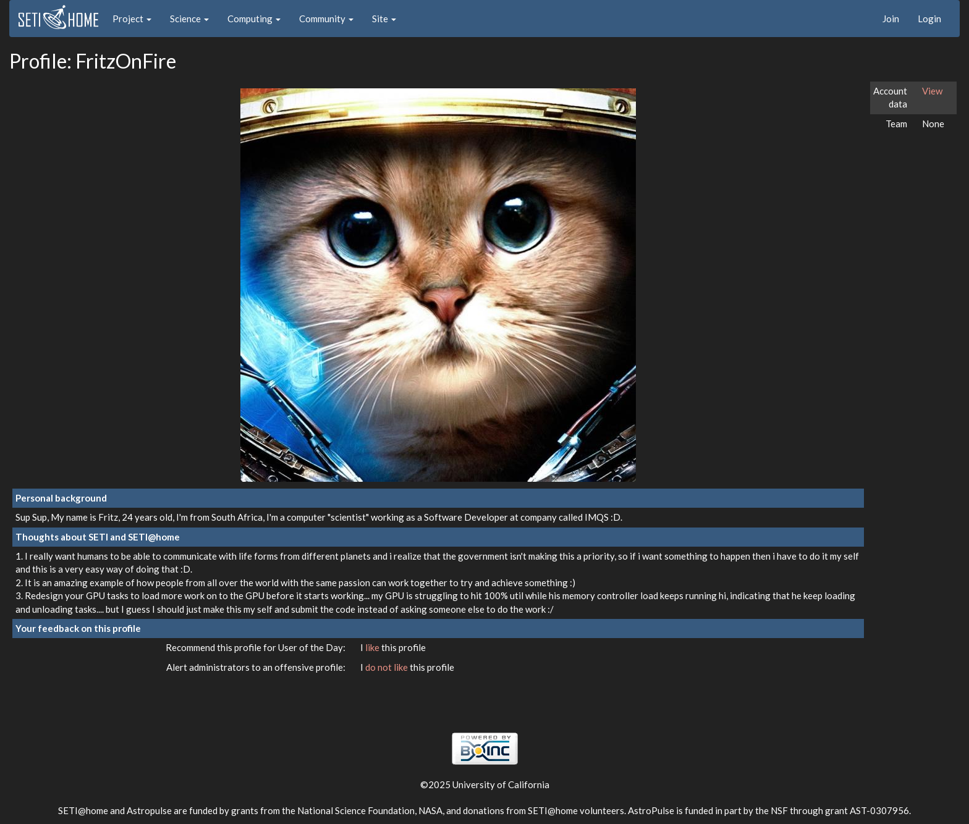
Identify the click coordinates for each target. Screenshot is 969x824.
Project (131, 18)
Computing (254, 18)
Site (384, 18)
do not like (387, 667)
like (373, 647)
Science (189, 18)
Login (929, 18)
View (932, 90)
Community (326, 18)
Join (890, 18)
